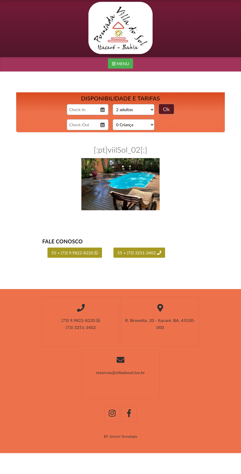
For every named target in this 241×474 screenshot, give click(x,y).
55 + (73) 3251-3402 (139, 252)
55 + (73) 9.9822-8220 (74, 252)
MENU (120, 63)
